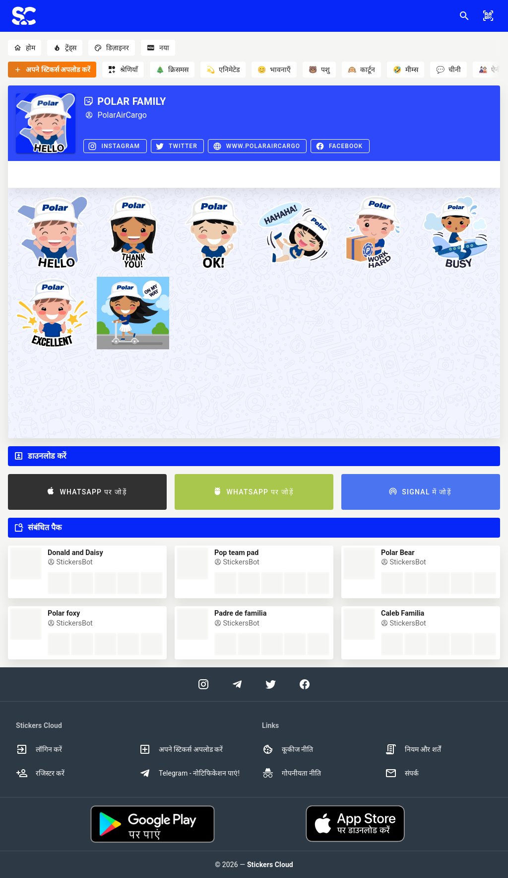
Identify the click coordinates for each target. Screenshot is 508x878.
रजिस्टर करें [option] (40, 773)
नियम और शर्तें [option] (413, 749)
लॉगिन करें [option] (39, 749)
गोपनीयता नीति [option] (291, 773)
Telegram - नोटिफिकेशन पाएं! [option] (189, 773)
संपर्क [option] (402, 773)
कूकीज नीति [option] (287, 749)
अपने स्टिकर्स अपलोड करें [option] (181, 749)
